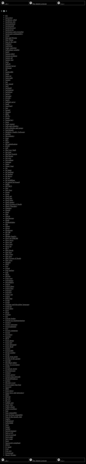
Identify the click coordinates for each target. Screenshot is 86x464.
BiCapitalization (11, 144)
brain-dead (9, 347)
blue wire (8, 260)
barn (7, 62)
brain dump (9, 341)
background (9, 26)
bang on (8, 76)
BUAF (7, 399)
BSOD (7, 397)
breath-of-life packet (12, 359)
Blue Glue (9, 254)
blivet (7, 228)
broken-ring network (12, 377)
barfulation (9, 90)
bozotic (8, 337)
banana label (9, 54)
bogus (7, 296)
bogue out (9, 294)
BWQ (7, 445)
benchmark (9, 130)
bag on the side (10, 42)
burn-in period (10, 435)
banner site (9, 60)
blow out (8, 242)
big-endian (9, 160)
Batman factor (10, 66)
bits (6, 188)
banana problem (11, 56)
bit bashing (9, 172)
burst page (9, 437)
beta (6, 138)
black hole (9, 200)
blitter (7, 226)
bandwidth (9, 72)
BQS (7, 339)
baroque (8, 96)
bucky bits (9, 405)
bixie (7, 194)
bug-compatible (11, 413)
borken (7, 314)
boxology (8, 335)
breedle (8, 361)
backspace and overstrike (14, 32)
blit (6, 224)
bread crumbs (10, 353)
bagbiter (8, 44)
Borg (7, 312)
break (7, 355)
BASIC (8, 98)
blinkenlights (10, 222)
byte (7, 449)
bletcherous (9, 218)
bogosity (8, 290)
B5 (6, 16)
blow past (8, 244)
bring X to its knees (12, 365)
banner (7, 80)
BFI (6, 140)
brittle (7, 367)
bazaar (7, 110)
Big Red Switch (11, 154)
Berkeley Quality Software (15, 132)
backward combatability (14, 34)
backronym (9, 30)
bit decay (8, 176)
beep (7, 122)
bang (7, 74)
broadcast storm (11, 369)
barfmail (8, 88)
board (7, 268)
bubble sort (9, 403)
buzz (7, 441)
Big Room (9, 156)
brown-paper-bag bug (13, 385)
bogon (7, 284)
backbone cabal (10, 20)
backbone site (10, 22)
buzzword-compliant (12, 443)
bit (6, 168)
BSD (7, 395)
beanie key (9, 120)
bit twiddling (10, 180)
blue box (8, 252)
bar (6, 82)
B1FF (7, 146)
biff (6, 148)
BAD (7, 36)
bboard (7, 112)
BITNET (8, 186)
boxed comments (11, 331)
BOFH (7, 276)
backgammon (10, 24)
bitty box (8, 190)
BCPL (7, 116)
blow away (9, 240)
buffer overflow (11, 409)
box (6, 329)
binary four (9, 166)
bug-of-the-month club (13, 417)
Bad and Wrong (11, 38)
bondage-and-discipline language (17, 304)
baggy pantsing (10, 48)
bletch (7, 216)
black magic (9, 202)
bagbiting (8, 46)
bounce (8, 323)
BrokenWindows (11, 379)
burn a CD (9, 433)
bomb (7, 302)
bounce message (11, 325)
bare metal (9, 84)
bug (6, 411)
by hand (8, 447)
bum (7, 425)
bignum (8, 162)
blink (7, 220)
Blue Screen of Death (13, 258)
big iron (8, 152)
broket (7, 381)
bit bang (8, 170)
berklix (7, 134)
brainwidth (9, 351)
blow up (8, 246)
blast (7, 212)
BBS (7, 114)
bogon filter (9, 286)
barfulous (8, 92)
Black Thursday (11, 206)
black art (8, 196)
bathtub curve (10, 102)
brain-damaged (10, 345)
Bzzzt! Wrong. (10, 455)
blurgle (7, 262)
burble (7, 429)
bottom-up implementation (15, 321)
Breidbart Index (11, 363)
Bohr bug (8, 298)
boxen (7, 333)
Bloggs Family (10, 236)
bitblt (7, 184)
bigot (7, 164)
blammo (8, 208)
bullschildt (9, 423)
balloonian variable (12, 50)
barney (7, 94)
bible (7, 142)
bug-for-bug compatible (13, 415)
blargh (7, 210)
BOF (7, 274)
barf (6, 86)
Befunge (8, 68)
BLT (7, 248)
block (7, 234)
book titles (9, 308)
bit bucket (9, 174)
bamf (7, 52)
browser (8, 387)
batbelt (7, 64)
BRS (7, 389)
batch (7, 100)
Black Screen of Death (13, 204)
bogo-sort (8, 278)
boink (7, 300)
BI (6, 70)
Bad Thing (9, 40)
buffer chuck (9, 407)
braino (7, 349)
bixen (7, 192)
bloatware (8, 230)
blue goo (8, 256)
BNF (7, 264)
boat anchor (9, 270)
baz (6, 108)
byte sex (8, 451)
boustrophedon (10, 327)
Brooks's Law (10, 383)
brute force (9, 391)
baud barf (8, 106)
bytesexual (9, 453)
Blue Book (9, 250)
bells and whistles (11, 126)
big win (8, 158)
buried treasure (10, 431)
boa (6, 266)
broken (7, 373)
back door (9, 18)
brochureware (10, 371)
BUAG (7, 401)
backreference (10, 28)
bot (6, 317)
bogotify (8, 292)
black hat (8, 198)
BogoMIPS (9, 282)
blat (6, 214)
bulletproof (9, 421)
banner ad (8, 58)
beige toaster (9, 124)
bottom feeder (10, 319)
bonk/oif (8, 306)
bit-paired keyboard (12, 182)
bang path (8, 78)
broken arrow (10, 375)
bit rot (7, 178)
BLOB (7, 232)
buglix (7, 419)
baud (7, 104)
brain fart (8, 343)
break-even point (11, 357)
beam (7, 118)
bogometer (9, 280)
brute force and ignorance (14, 393)
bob (6, 272)
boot (7, 310)
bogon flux (9, 288)
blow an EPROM (11, 238)
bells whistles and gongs (14, 128)
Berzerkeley (9, 136)
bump (7, 427)
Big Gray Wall (10, 150)
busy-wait (8, 439)
